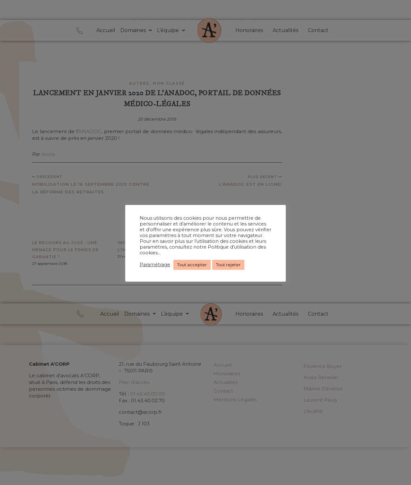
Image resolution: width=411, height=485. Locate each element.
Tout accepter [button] (192, 264)
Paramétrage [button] (155, 265)
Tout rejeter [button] (228, 264)
